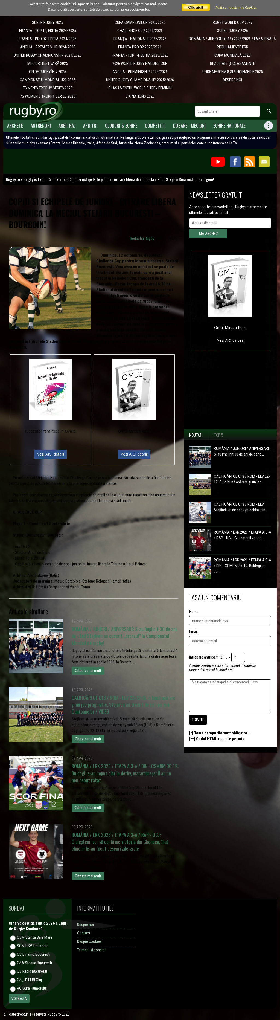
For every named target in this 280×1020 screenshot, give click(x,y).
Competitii (155, 125)
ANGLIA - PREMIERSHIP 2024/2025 (47, 47)
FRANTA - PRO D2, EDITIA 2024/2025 (47, 38)
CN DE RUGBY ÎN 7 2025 (47, 71)
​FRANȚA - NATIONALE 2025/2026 (140, 38)
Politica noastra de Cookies (236, 7)
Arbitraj (67, 125)
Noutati (196, 435)
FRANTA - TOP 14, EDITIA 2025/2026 (140, 55)
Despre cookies (89, 941)
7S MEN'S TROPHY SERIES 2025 (47, 88)
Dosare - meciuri (189, 125)
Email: (194, 631)
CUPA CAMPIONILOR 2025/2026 (140, 22)
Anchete (15, 125)
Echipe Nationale (229, 125)
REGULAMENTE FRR (232, 47)
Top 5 (218, 435)
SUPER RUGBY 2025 (47, 22)
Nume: (194, 611)
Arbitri (90, 125)
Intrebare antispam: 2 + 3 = (210, 657)
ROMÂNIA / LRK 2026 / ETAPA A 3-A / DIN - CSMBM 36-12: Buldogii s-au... (242, 566)
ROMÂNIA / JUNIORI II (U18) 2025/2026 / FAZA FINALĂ (232, 38)
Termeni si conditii (91, 949)
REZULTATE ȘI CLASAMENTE (232, 63)
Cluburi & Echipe (121, 125)
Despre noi (85, 924)
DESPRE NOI (232, 79)
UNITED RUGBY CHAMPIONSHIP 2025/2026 (140, 79)
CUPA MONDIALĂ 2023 (232, 55)
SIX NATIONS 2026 (140, 96)
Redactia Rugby (142, 238)
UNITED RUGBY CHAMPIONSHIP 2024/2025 (47, 55)
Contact (83, 933)
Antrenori (41, 125)
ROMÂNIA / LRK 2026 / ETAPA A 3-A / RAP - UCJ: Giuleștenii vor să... (242, 535)
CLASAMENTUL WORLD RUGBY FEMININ (140, 88)
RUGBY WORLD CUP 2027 (232, 22)
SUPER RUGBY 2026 (232, 30)
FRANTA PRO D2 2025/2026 (140, 47)
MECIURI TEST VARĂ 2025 (47, 63)
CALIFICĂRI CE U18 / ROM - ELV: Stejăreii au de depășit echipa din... (241, 507)
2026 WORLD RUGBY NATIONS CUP (139, 63)
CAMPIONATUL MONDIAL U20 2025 (47, 79)
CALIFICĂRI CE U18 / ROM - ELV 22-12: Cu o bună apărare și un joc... (242, 479)
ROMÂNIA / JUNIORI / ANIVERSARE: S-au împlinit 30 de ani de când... (242, 451)
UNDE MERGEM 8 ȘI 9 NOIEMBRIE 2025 (232, 71)
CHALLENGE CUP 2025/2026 (140, 30)
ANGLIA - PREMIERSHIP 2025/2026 (140, 71)
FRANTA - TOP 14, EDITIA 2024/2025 (47, 30)
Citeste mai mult (88, 670)
